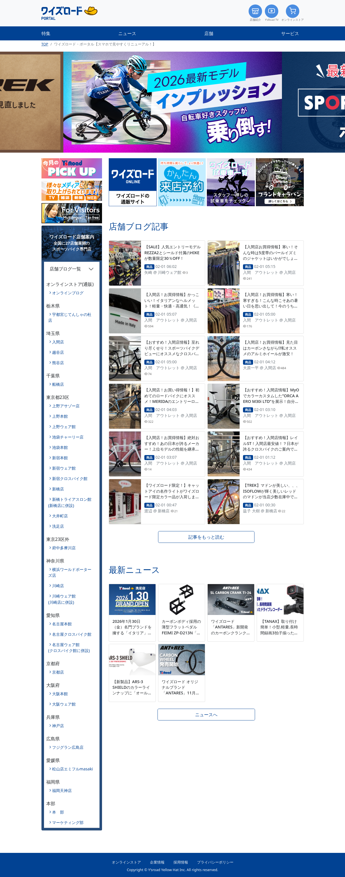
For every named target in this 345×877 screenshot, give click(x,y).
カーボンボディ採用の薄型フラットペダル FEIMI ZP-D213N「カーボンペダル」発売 (181, 630)
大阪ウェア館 (64, 704)
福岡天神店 (62, 790)
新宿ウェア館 (64, 468)
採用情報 (180, 862)
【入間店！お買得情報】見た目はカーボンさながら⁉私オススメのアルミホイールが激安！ (270, 347)
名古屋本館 (62, 623)
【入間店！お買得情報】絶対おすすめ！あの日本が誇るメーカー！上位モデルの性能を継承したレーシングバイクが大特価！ (171, 446)
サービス (290, 33)
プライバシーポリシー (215, 862)
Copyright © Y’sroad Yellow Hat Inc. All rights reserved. (172, 869)
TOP (44, 44)
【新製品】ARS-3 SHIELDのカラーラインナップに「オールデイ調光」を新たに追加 (132, 690)
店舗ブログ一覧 (65, 269)
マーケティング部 (68, 822)
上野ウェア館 (64, 426)
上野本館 (60, 416)
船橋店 (58, 384)
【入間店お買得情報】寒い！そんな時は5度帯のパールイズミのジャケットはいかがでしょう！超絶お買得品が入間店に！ (270, 255)
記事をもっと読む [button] (206, 537)
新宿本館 (60, 457)
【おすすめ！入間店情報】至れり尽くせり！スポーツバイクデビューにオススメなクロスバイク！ (171, 350)
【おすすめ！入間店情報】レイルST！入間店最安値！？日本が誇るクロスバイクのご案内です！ (270, 446)
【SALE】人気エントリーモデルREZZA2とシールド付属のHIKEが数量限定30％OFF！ (172, 252)
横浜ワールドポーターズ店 (69, 572)
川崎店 (58, 585)
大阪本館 (60, 693)
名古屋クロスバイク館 (71, 634)
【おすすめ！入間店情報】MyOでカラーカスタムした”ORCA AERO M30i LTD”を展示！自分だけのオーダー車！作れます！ (271, 398)
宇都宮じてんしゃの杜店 (69, 317)
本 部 (58, 812)
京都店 (58, 672)
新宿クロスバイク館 (69, 478)
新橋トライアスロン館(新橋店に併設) (69, 502)
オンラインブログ (68, 292)
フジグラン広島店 (68, 747)
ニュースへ (206, 714)
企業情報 (157, 862)
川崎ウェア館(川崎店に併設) (62, 599)
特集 (45, 33)
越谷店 (58, 352)
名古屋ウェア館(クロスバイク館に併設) (69, 647)
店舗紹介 (255, 13)
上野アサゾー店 (66, 405)
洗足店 (58, 526)
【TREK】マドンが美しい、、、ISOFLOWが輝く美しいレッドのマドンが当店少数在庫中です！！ (271, 494)
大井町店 (60, 515)
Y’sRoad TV (271, 13)
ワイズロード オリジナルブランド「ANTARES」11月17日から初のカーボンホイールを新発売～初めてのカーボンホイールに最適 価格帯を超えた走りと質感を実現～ (181, 701)
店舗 (208, 33)
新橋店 (58, 489)
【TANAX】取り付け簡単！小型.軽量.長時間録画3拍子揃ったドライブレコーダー (279, 630)
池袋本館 (60, 447)
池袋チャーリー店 (68, 437)
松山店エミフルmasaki (72, 769)
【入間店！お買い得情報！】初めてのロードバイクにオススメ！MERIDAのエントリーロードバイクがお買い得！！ (171, 398)
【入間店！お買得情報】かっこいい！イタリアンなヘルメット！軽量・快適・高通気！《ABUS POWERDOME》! (172, 303)
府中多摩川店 (64, 547)
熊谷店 (58, 362)
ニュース (127, 33)
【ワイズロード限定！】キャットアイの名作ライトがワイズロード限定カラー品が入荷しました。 (171, 494)
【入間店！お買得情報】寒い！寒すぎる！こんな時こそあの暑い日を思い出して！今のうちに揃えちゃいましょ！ (270, 303)
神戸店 (58, 725)
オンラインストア (292, 13)
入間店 (58, 342)
